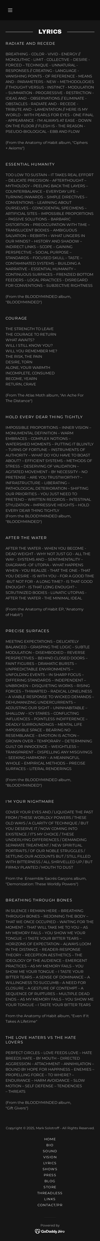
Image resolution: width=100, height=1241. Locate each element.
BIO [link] (50, 1145)
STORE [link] (50, 1187)
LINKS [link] (50, 1199)
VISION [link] (50, 1157)
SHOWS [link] (50, 1169)
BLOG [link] (50, 1181)
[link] (50, 1231)
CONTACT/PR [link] (50, 1205)
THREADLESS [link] (50, 1193)
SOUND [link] (50, 1151)
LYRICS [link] (50, 1163)
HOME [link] (50, 1139)
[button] (10, 10)
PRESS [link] (50, 1175)
